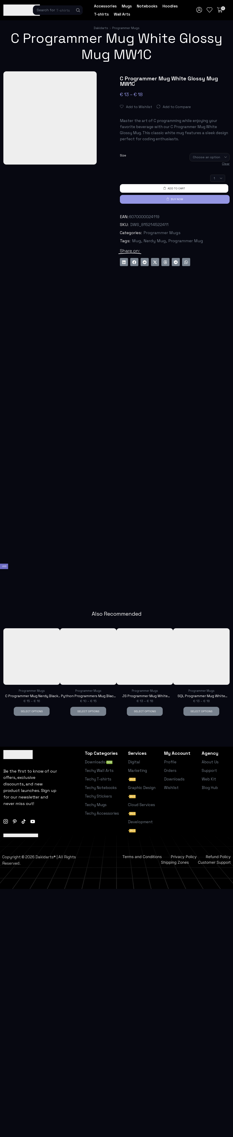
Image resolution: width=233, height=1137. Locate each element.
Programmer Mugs (125, 28)
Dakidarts (101, 28)
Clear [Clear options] (226, 164)
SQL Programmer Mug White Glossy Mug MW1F (201, 695)
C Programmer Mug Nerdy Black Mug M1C (31, 695)
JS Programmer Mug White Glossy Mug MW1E (145, 695)
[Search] (78, 10)
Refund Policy (218, 856)
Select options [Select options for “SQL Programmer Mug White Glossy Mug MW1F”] (201, 711)
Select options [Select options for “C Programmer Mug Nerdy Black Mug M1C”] (32, 711)
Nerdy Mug (155, 240)
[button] (199, 10)
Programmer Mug (185, 240)
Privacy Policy (184, 856)
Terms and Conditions (142, 856)
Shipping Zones (175, 862)
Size (123, 155)
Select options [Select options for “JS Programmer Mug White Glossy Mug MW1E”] (145, 711)
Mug (136, 240)
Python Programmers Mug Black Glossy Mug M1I (88, 695)
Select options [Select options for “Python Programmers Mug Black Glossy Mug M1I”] (88, 711)
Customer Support (214, 862)
